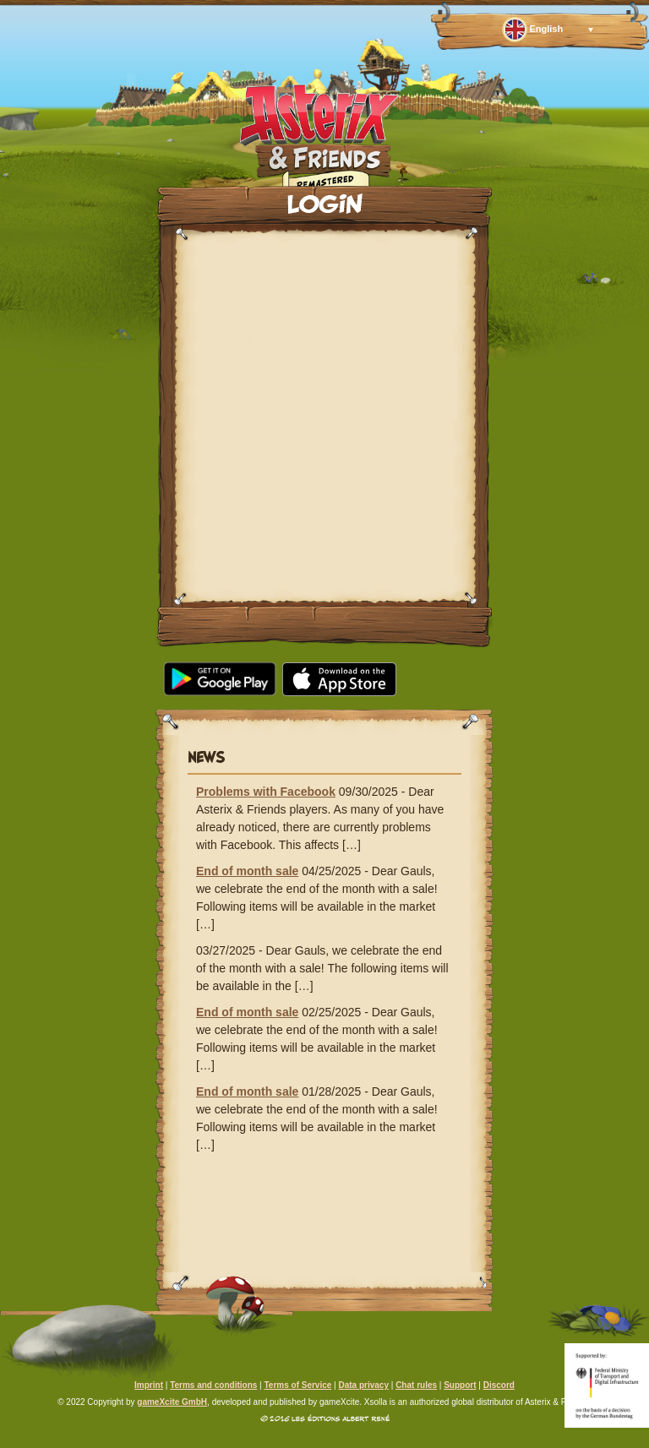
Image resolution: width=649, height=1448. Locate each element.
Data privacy (363, 1385)
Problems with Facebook (265, 791)
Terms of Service (297, 1385)
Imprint (148, 1385)
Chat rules (416, 1385)
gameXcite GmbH (172, 1402)
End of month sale (247, 871)
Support (460, 1385)
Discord (499, 1385)
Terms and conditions (213, 1385)
